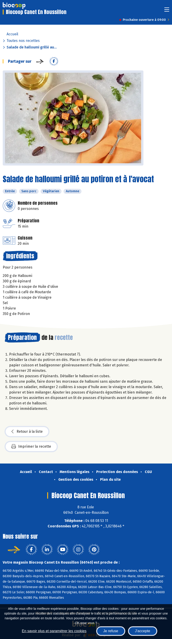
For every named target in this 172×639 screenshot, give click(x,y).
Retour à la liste (27, 431)
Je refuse (110, 631)
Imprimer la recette (31, 446)
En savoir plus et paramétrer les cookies (54, 631)
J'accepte (142, 631)
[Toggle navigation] (166, 11)
